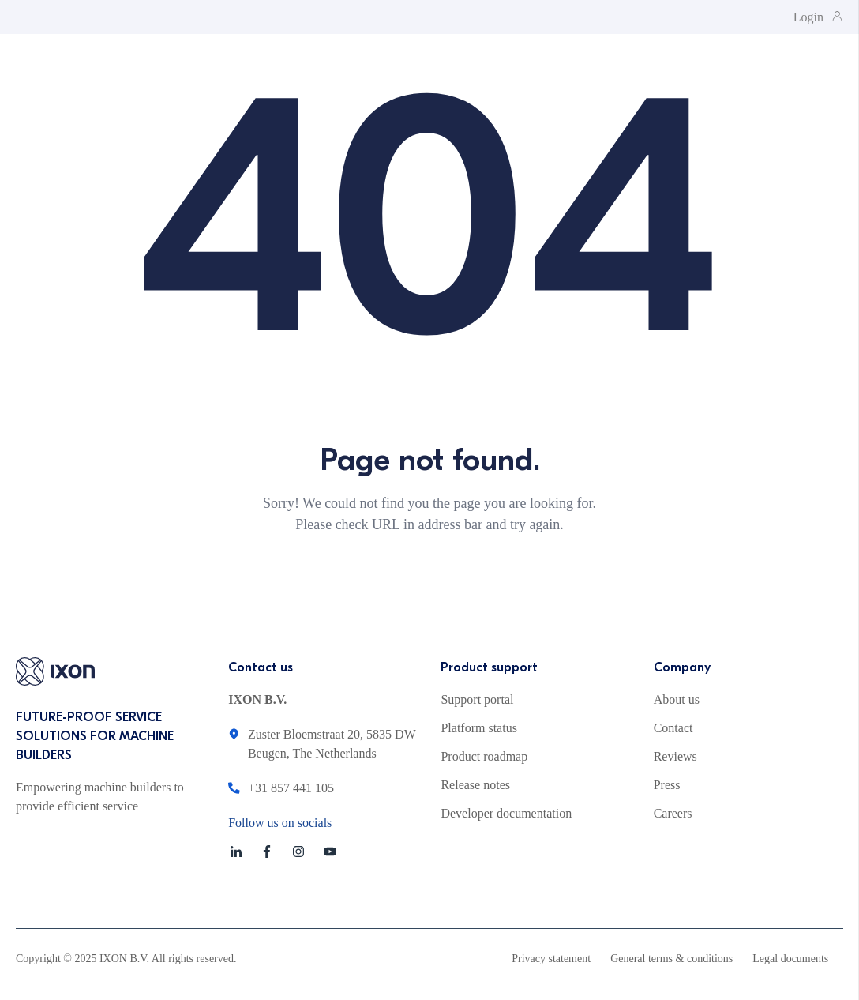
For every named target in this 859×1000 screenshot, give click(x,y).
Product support (489, 667)
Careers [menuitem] (673, 813)
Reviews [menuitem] (675, 756)
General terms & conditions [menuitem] (671, 958)
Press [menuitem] (667, 784)
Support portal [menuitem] (477, 699)
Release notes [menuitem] (475, 784)
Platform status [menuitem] (478, 728)
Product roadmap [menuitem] (484, 756)
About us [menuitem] (677, 699)
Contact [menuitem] (673, 728)
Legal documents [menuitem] (790, 958)
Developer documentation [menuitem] (506, 813)
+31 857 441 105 (291, 788)
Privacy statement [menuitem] (551, 958)
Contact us (260, 667)
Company (682, 667)
